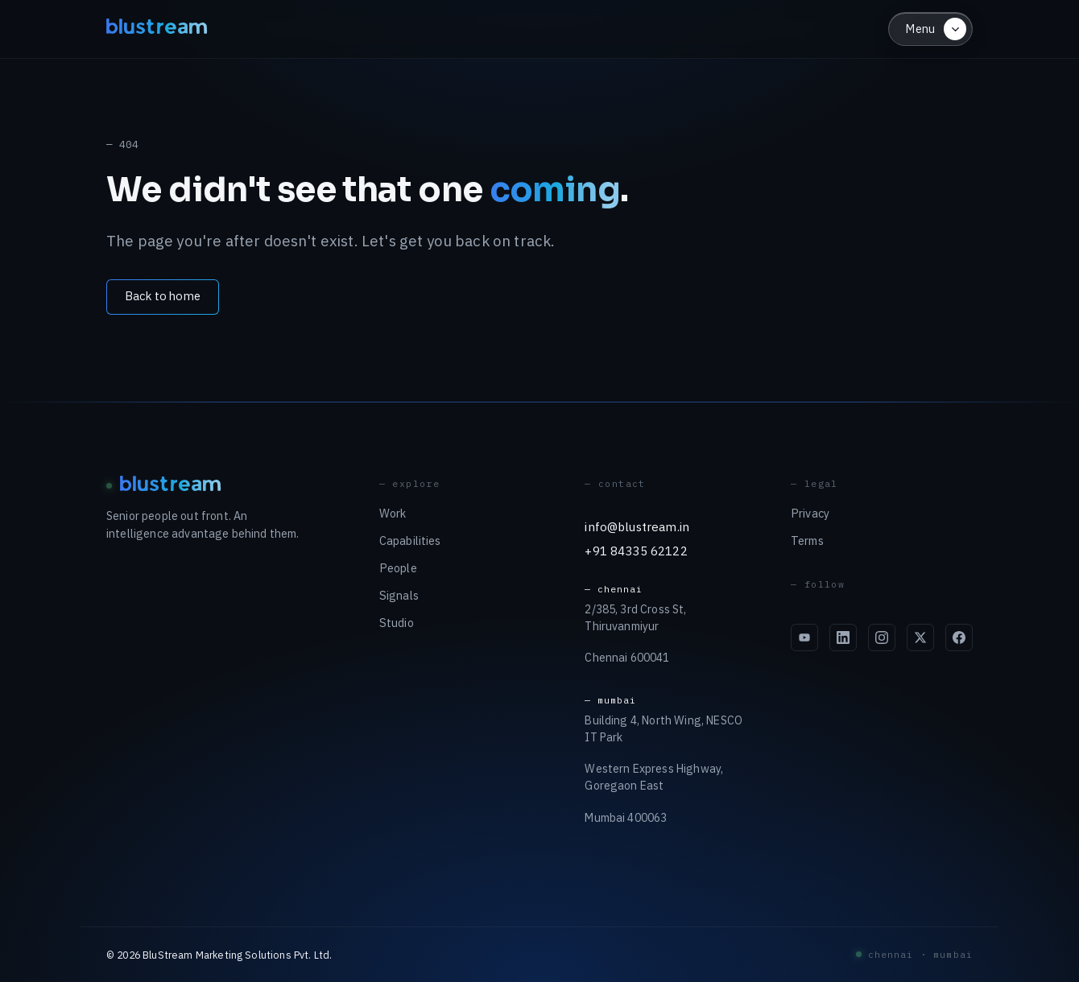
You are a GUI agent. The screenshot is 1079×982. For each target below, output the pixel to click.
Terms (807, 540)
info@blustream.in (637, 526)
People (398, 568)
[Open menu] (930, 29)
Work (393, 513)
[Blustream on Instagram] (881, 637)
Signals (399, 595)
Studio (396, 622)
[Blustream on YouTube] (804, 637)
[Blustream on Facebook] (959, 637)
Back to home (163, 295)
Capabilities (410, 540)
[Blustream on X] (920, 637)
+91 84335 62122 (636, 551)
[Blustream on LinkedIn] (843, 637)
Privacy (810, 513)
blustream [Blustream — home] (157, 28)
